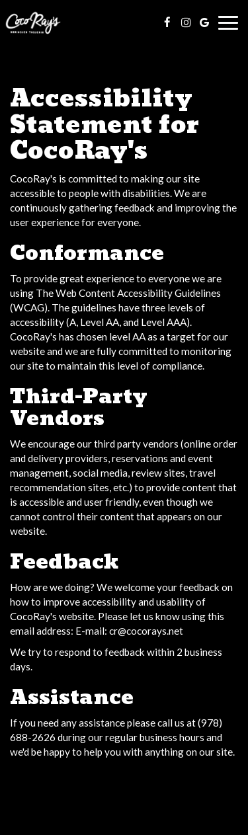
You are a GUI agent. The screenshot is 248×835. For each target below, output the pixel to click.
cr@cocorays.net (146, 631)
